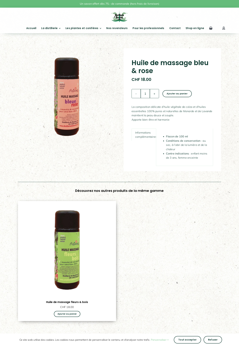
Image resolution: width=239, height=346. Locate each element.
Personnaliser (160, 339)
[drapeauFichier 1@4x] (119, 9)
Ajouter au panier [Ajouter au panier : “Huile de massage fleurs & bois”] (67, 313)
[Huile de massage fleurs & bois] (67, 203)
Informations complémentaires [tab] (146, 135)
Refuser (213, 339)
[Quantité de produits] (145, 93)
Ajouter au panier (177, 93)
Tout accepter (187, 339)
